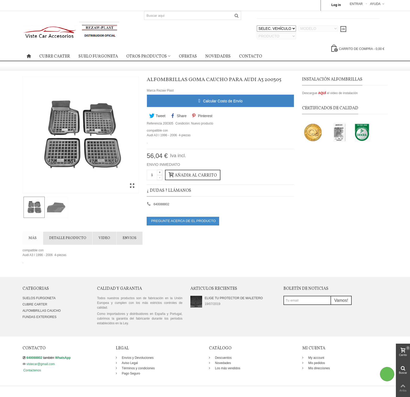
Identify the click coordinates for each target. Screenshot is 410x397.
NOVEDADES (218, 56)
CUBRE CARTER (54, 56)
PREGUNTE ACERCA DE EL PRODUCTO (183, 221)
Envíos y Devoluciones (137, 358)
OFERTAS (188, 56)
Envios (129, 238)
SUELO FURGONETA (98, 56)
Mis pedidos (316, 363)
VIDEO (104, 238)
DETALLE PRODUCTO (67, 238)
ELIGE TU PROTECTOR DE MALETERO (234, 298)
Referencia (154, 123)
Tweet (157, 116)
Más (33, 238)
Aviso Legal (129, 363)
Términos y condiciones (138, 368)
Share (178, 116)
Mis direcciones (319, 368)
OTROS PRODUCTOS (146, 56)
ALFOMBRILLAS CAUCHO (41, 311)
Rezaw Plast (165, 90)
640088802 (161, 204)
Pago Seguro (130, 373)
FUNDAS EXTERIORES (39, 317)
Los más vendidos (227, 368)
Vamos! (341, 300)
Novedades (222, 363)
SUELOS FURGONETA (38, 298)
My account (316, 358)
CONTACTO (250, 56)
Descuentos (223, 358)
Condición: (182, 123)
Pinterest (202, 116)
